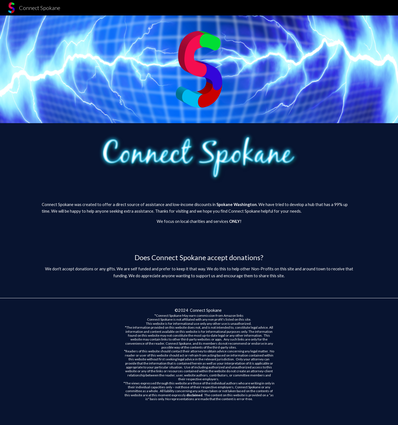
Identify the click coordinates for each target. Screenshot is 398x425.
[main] (199, 218)
